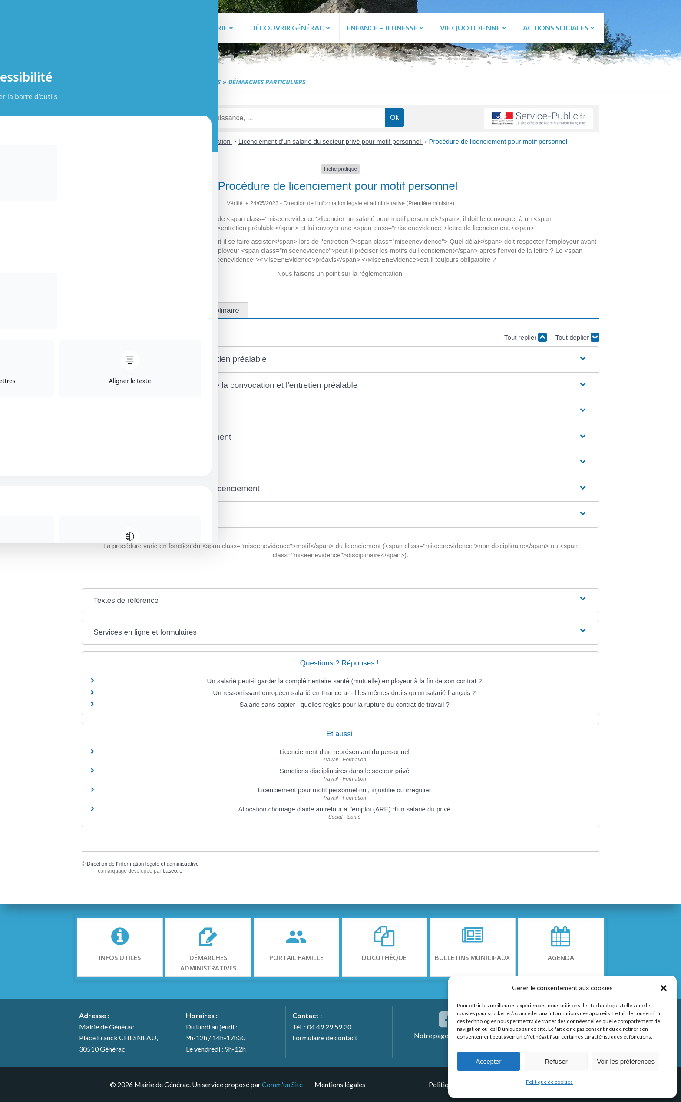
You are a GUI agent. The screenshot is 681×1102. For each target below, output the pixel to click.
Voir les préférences (626, 1061)
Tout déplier (573, 339)
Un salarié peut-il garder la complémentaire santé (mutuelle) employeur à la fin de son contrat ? (344, 683)
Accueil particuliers (142, 143)
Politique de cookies (549, 1082)
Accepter (488, 1061)
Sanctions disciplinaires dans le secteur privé (344, 772)
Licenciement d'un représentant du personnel (344, 754)
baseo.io (177, 873)
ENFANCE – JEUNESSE (385, 27)
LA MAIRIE (214, 27)
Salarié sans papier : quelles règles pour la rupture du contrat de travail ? (344, 706)
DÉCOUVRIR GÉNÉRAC (290, 27)
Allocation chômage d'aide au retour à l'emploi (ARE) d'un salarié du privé (344, 810)
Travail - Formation (204, 143)
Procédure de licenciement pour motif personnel (498, 143)
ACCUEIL (164, 27)
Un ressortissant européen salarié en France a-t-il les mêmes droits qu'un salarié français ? (344, 694)
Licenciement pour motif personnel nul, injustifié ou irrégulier (344, 791)
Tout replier (521, 339)
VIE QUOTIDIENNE (474, 27)
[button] (663, 987)
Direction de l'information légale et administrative (147, 866)
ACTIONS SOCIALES (559, 27)
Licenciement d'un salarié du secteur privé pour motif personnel (330, 143)
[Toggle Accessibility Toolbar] (18, 33)
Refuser (556, 1061)
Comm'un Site (281, 1084)
